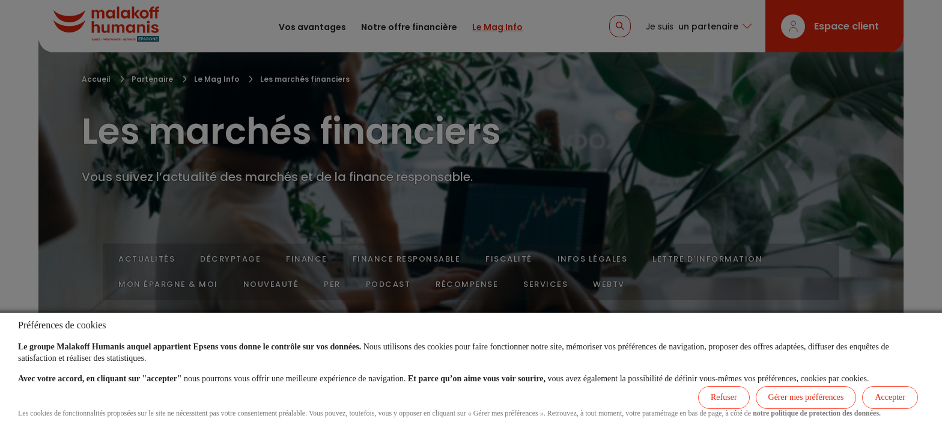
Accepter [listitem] (890, 397)
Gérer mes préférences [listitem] (806, 397)
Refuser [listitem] (724, 397)
